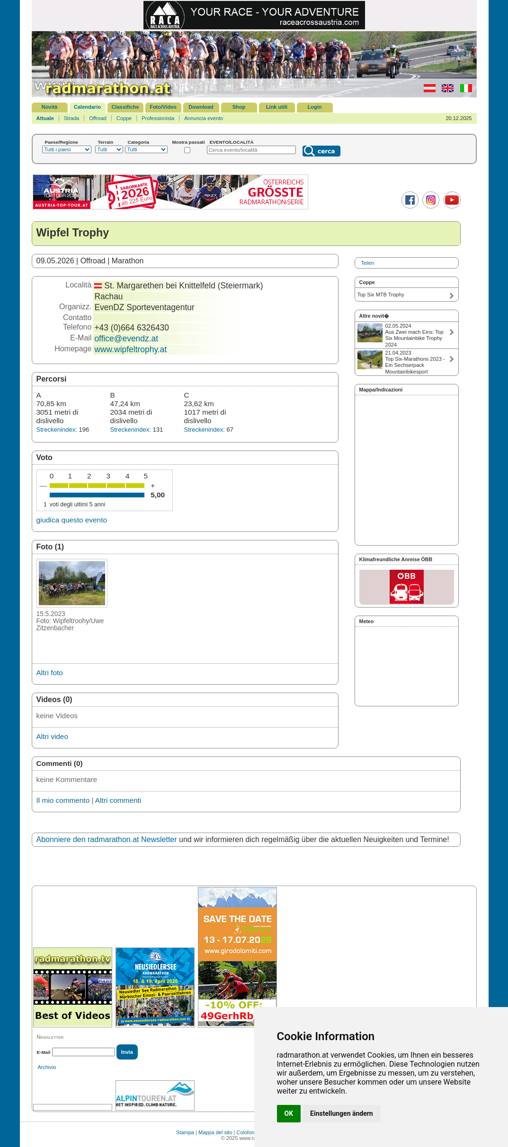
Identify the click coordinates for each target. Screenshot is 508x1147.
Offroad (98, 118)
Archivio (47, 1067)
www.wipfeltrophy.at (130, 349)
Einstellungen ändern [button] (341, 1113)
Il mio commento (63, 800)
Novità (50, 107)
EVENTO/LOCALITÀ (232, 142)
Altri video (52, 736)
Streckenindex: (56, 429)
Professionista (158, 118)
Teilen (367, 263)
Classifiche (125, 107)
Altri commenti (118, 800)
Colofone (247, 1132)
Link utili (276, 107)
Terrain (106, 142)
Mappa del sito (215, 1132)
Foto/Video (163, 107)
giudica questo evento (71, 520)
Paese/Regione (61, 142)
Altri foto (49, 673)
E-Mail (44, 1052)
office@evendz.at (126, 338)
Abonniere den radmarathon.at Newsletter (106, 839)
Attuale (45, 118)
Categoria (139, 142)
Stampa (185, 1132)
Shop (239, 107)
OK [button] (289, 1113)
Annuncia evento (203, 118)
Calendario (87, 107)
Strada (71, 118)
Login (315, 107)
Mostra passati (188, 142)
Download (201, 107)
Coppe (124, 118)
